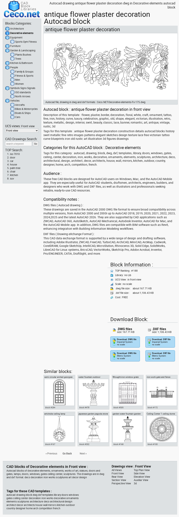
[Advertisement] (74, 286)
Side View (139, 473)
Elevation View (142, 476)
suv (12, 178)
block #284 (50, 407)
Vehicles (12, 101)
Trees (15, 59)
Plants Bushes (20, 55)
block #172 (153, 407)
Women (17, 84)
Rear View (117, 476)
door (12, 157)
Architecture (14, 29)
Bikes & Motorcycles (24, 109)
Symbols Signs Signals (20, 88)
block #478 (84, 407)
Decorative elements (19, 33)
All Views (117, 470)
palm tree (15, 168)
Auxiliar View (141, 480)
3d (135, 483)
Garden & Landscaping (20, 50)
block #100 (153, 444)
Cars (15, 117)
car (11, 161)
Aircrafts (17, 105)
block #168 (118, 444)
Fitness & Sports (21, 76)
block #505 (118, 407)
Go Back (67, 453)
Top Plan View (142, 470)
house (13, 164)
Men (15, 80)
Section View (119, 480)
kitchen (14, 175)
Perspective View (121, 483)
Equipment (13, 37)
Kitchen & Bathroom (19, 63)
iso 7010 (15, 154)
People (11, 67)
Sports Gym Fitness (23, 42)
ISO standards (20, 92)
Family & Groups (21, 72)
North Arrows (20, 97)
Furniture (12, 46)
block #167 (50, 444)
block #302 (84, 444)
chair (13, 171)
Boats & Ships (20, 113)
